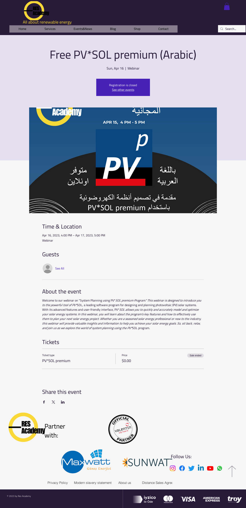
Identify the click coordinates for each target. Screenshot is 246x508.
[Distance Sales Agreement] (161, 483)
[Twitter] (191, 468)
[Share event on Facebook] (44, 402)
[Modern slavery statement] (93, 482)
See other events (123, 90)
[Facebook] (182, 468)
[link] (227, 6)
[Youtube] (210, 468)
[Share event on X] (53, 402)
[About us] (125, 482)
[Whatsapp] (219, 468)
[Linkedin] (201, 468)
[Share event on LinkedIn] (63, 402)
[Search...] (231, 28)
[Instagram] (172, 468)
